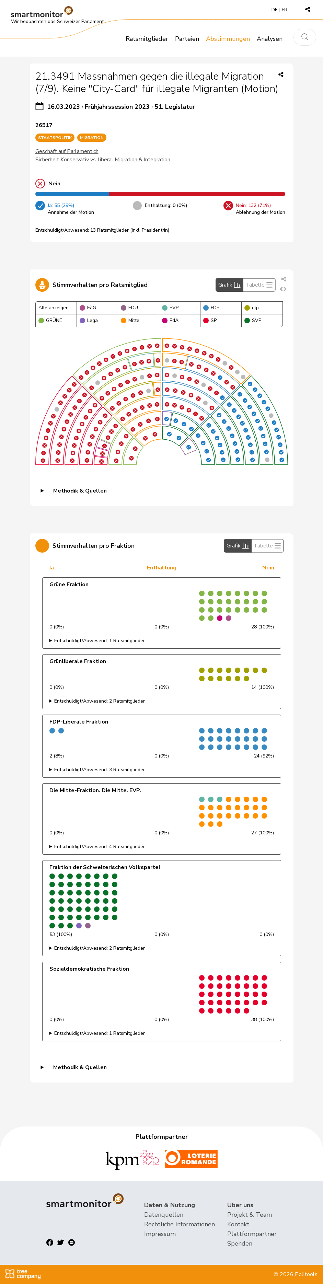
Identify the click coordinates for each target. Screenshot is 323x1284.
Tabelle (259, 285)
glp (251, 307)
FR (284, 10)
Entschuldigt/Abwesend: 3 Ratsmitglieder (99, 769)
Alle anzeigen (53, 307)
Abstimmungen (228, 39)
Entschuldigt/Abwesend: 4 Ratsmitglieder (99, 846)
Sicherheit (47, 159)
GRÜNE (50, 320)
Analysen (269, 39)
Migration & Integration (142, 159)
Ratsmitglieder (147, 39)
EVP (170, 307)
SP (210, 320)
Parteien (187, 39)
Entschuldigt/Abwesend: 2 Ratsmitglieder (99, 701)
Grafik (229, 285)
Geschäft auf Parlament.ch (67, 151)
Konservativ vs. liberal (86, 159)
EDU (129, 307)
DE (275, 10)
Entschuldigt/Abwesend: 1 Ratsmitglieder (99, 640)
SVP (252, 320)
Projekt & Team (249, 1215)
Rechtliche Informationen (179, 1224)
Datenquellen (163, 1215)
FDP (211, 307)
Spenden (239, 1243)
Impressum (160, 1234)
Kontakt (238, 1224)
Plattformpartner (252, 1234)
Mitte (130, 320)
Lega (89, 320)
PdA (170, 320)
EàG (88, 307)
